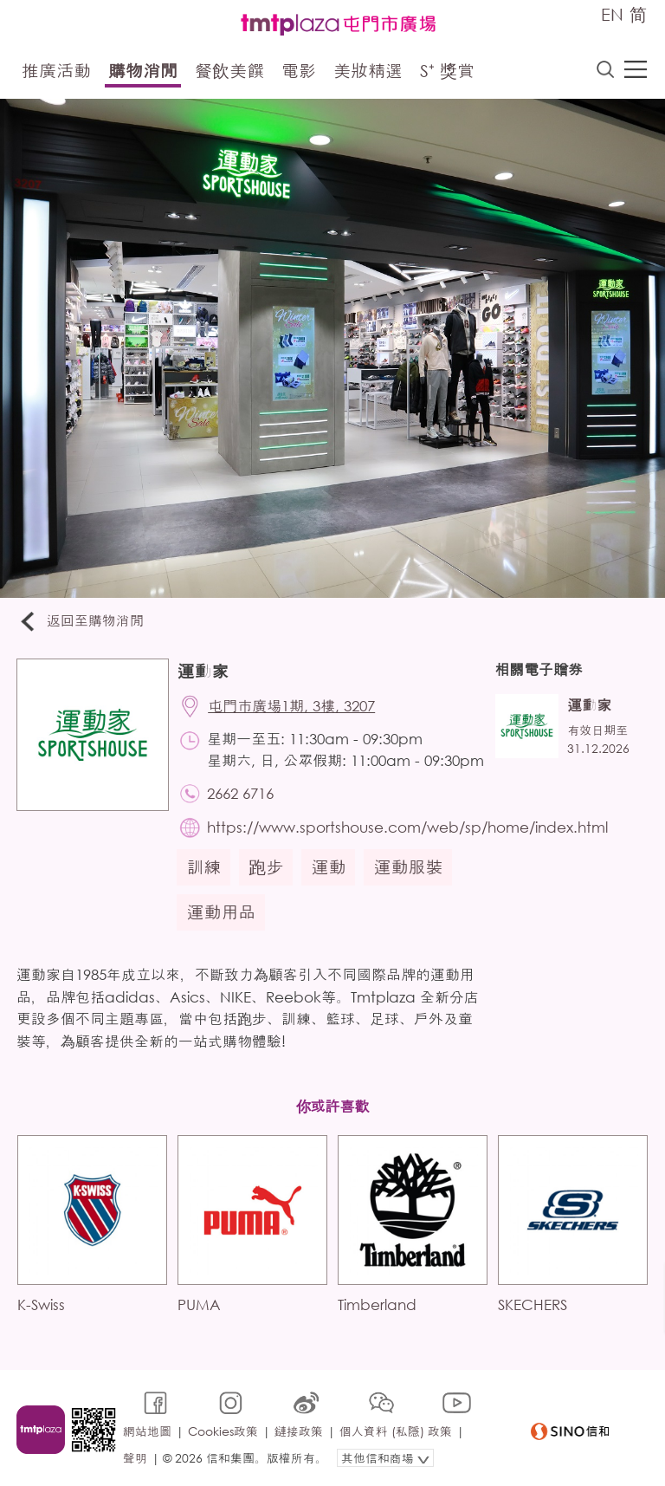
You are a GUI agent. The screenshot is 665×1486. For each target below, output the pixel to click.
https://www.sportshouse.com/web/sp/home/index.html (408, 829)
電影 (298, 71)
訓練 (204, 869)
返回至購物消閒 (81, 622)
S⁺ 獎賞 (447, 71)
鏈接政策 (298, 1431)
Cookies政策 (223, 1431)
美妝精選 (368, 71)
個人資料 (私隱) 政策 (395, 1431)
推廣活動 (56, 71)
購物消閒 (143, 71)
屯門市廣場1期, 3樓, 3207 (292, 707)
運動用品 (221, 914)
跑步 (266, 869)
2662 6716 (241, 794)
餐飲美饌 (229, 71)
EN (612, 14)
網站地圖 (147, 1431)
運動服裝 (408, 869)
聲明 (135, 1457)
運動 (329, 869)
